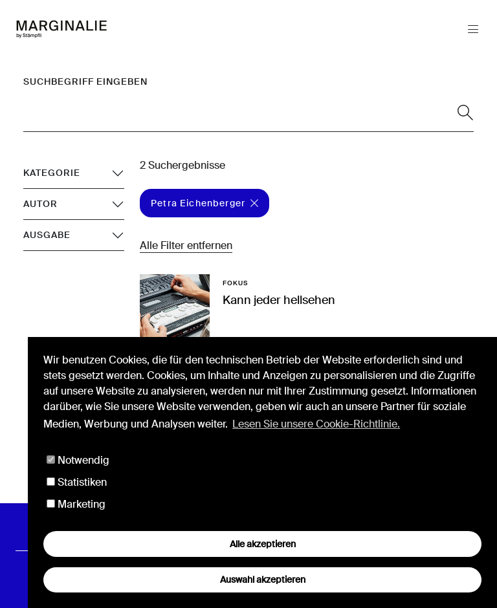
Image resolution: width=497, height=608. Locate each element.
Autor (40, 204)
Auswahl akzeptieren (262, 579)
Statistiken (77, 482)
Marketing (76, 504)
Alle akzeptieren (263, 544)
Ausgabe (47, 235)
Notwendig (78, 460)
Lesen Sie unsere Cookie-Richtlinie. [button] (316, 424)
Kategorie (51, 173)
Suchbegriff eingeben (85, 81)
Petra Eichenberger (204, 203)
